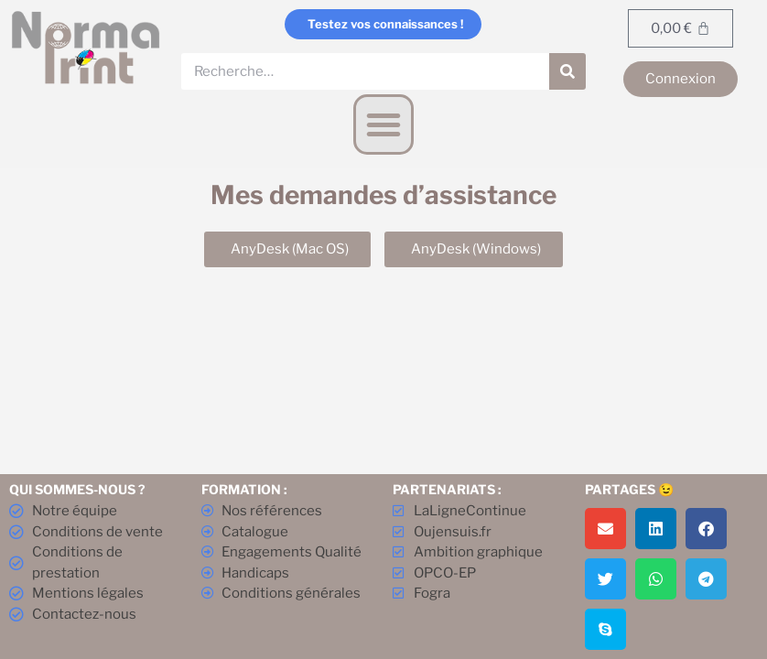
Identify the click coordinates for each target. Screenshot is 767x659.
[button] (383, 124)
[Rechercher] (567, 71)
